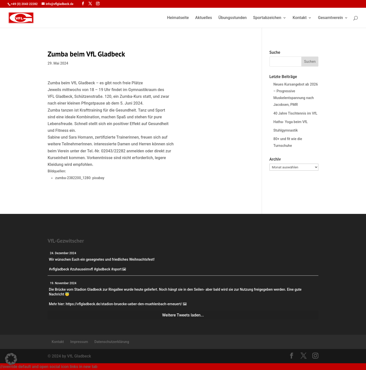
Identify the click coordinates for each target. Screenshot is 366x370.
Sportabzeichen (267, 18)
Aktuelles (203, 18)
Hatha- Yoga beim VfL (290, 122)
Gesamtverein (330, 18)
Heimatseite (178, 18)
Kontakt (300, 18)
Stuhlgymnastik (285, 130)
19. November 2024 (63, 283)
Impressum (79, 342)
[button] (11, 359)
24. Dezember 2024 (63, 253)
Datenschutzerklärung (112, 342)
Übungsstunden (232, 18)
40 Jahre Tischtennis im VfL (295, 113)
